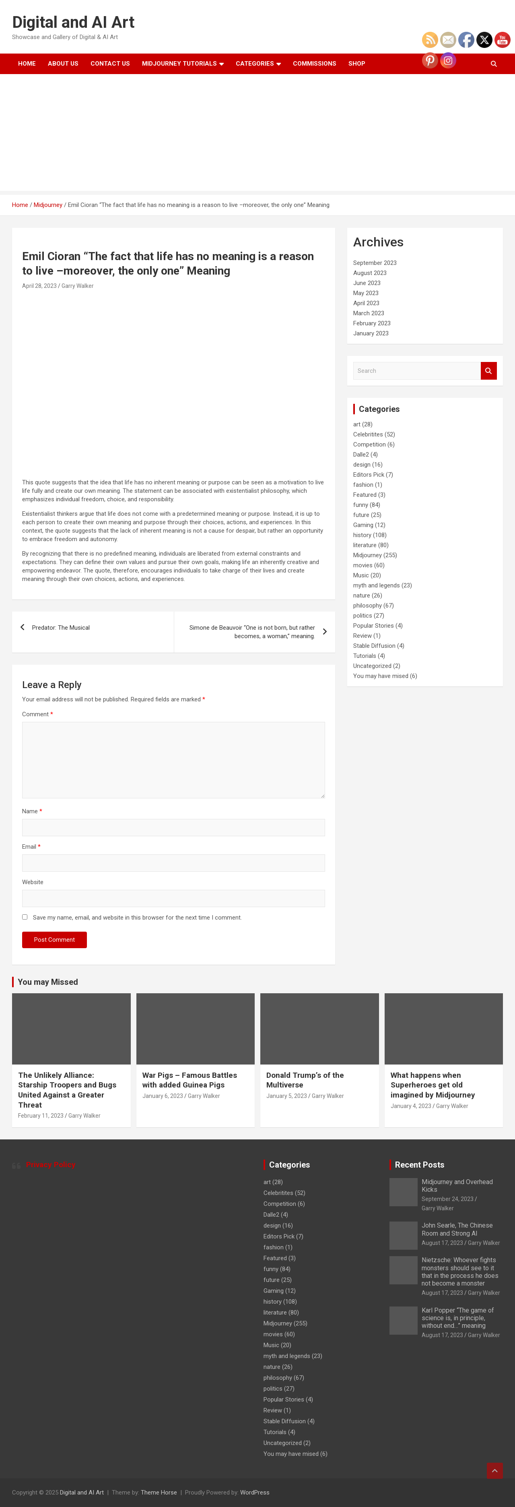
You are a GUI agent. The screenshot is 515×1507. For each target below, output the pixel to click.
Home (27, 63)
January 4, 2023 (411, 1106)
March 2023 (368, 313)
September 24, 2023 (448, 1199)
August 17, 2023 (442, 1243)
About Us (63, 63)
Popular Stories (373, 625)
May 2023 (366, 293)
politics (362, 615)
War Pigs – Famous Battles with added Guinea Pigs (189, 1080)
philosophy (367, 605)
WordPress (255, 1492)
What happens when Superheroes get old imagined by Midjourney (433, 1085)
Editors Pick (368, 474)
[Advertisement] (257, 134)
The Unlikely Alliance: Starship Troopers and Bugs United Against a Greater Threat (67, 1090)
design (362, 464)
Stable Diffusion (374, 645)
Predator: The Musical (61, 627)
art (356, 424)
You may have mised (380, 676)
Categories (255, 63)
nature (361, 595)
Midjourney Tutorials (179, 63)
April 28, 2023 (39, 286)
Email (31, 846)
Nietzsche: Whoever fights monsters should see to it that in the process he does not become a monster (460, 1271)
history (362, 535)
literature (365, 545)
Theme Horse (159, 1492)
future (361, 515)
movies (363, 565)
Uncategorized (372, 666)
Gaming (363, 525)
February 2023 (372, 323)
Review (362, 635)
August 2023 (370, 273)
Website (32, 882)
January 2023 (371, 333)
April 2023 (366, 303)
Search (489, 371)
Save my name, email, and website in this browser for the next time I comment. (137, 917)
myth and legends (376, 585)
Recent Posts (420, 1165)
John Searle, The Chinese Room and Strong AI (457, 1229)
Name (32, 811)
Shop (356, 63)
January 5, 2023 (286, 1096)
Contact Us (110, 63)
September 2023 (375, 263)
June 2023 (367, 283)
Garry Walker (78, 286)
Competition (369, 444)
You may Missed (48, 982)
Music (361, 575)
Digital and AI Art (73, 22)
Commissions (314, 63)
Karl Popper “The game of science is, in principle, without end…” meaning (458, 1317)
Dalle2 (361, 454)
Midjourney (367, 555)
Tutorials (364, 655)
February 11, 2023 (41, 1115)
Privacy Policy (51, 1164)
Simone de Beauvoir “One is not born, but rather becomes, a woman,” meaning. (252, 632)
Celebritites (368, 434)
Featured (365, 494)
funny (360, 505)
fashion (363, 484)
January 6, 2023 (162, 1096)
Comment (37, 714)
